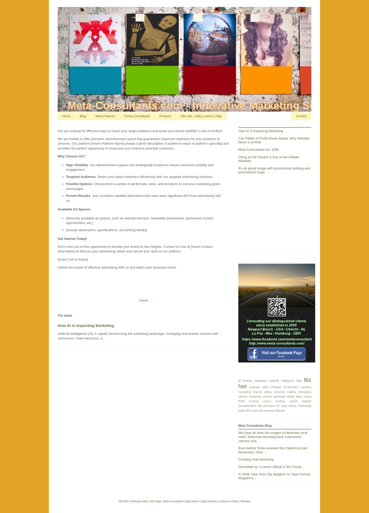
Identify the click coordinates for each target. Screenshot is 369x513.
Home (66, 116)
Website (280, 410)
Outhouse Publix (229, 501)
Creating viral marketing (255, 459)
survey (292, 405)
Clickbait (276, 387)
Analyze (247, 380)
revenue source (260, 401)
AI (239, 380)
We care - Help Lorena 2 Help (201, 116)
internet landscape (274, 396)
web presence (266, 410)
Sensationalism (247, 405)
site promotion (266, 405)
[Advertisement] (276, 217)
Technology (304, 405)
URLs (248, 410)
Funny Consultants (137, 116)
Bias (299, 380)
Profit (241, 401)
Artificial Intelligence (282, 380)
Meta (299, 396)
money (307, 396)
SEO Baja (155, 501)
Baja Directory (209, 501)
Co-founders (291, 387)
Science (280, 401)
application (261, 380)
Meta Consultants (173, 501)
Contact (301, 116)
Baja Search (192, 501)
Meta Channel (105, 116)
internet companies (250, 396)
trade (241, 410)
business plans (259, 387)
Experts (257, 392)
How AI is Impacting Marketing (86, 325)
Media (290, 396)
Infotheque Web (139, 501)
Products (165, 116)
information (304, 392)
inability (291, 392)
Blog (83, 116)
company (306, 387)
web (254, 410)
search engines (300, 401)
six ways (281, 405)
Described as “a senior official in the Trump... (271, 467)
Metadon (246, 501)
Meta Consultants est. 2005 (258, 150)
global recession (274, 392)
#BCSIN (123, 501)
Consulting (244, 392)
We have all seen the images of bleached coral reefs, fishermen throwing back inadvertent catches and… (272, 437)
